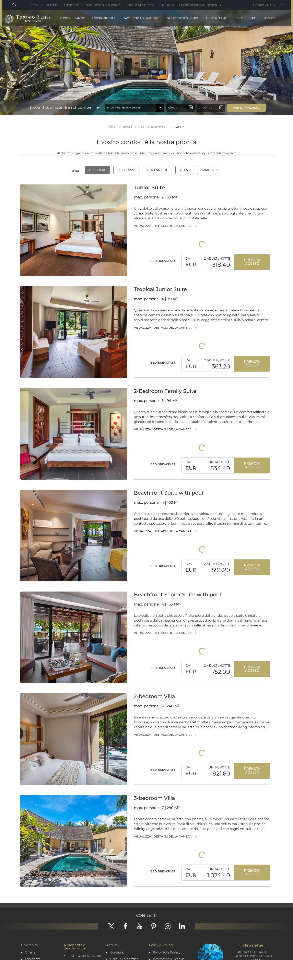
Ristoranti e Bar (103, 18)
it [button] (282, 5)
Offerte (52, 5)
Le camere (97, 170)
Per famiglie (157, 170)
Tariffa (207, 170)
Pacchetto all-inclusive (141, 18)
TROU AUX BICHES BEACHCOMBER (145, 127)
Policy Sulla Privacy (166, 952)
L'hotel (65, 18)
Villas (185, 170)
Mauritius (167, 5)
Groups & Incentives (140, 5)
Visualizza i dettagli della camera (162, 226)
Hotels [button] (33, 5)
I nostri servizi (216, 18)
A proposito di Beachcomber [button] (198, 5)
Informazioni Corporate (84, 956)
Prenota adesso (252, 261)
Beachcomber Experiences (102, 5)
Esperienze (71, 5)
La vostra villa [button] (261, 5)
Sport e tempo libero (182, 18)
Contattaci (117, 952)
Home (112, 127)
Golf (239, 18)
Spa (253, 18)
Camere (79, 18)
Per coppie (127, 170)
